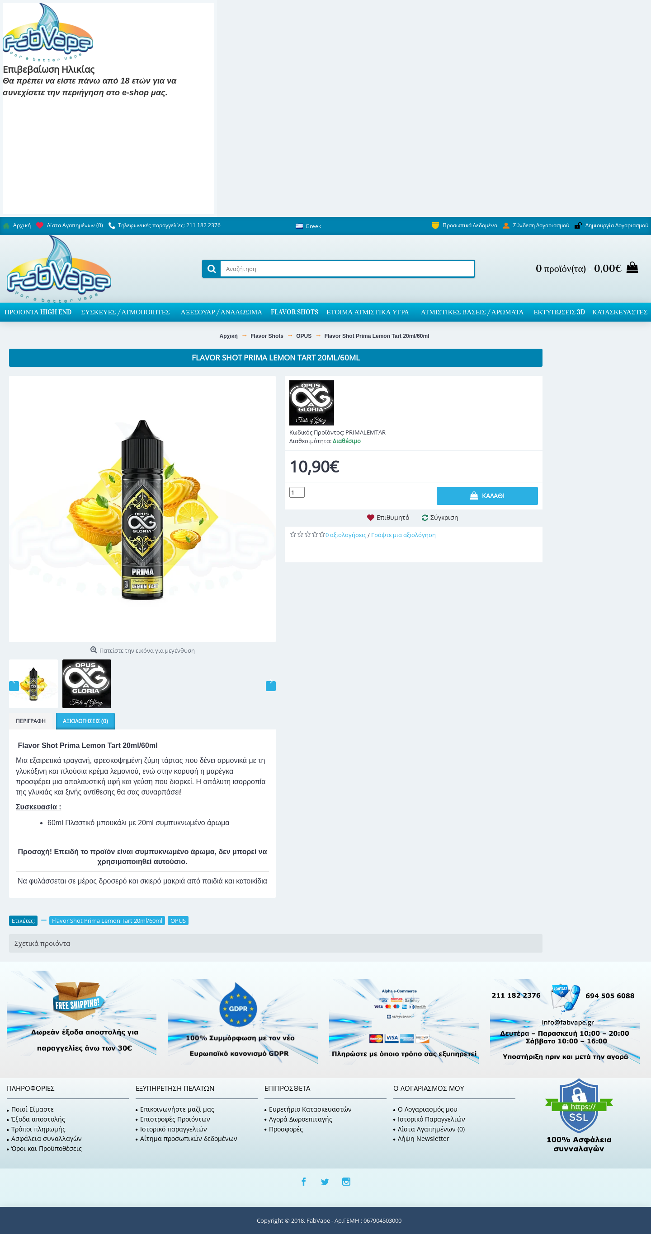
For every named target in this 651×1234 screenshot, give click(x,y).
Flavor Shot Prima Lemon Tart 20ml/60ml (107, 920)
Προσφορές (283, 1129)
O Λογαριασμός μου (425, 1109)
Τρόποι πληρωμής (36, 1129)
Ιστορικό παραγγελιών (171, 1129)
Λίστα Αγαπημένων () (429, 1129)
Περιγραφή (31, 721)
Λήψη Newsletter (421, 1138)
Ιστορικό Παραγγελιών (429, 1119)
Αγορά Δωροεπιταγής (298, 1119)
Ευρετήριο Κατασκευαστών (308, 1109)
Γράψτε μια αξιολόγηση (403, 535)
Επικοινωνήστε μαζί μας (175, 1109)
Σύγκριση (444, 517)
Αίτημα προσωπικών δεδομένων (186, 1138)
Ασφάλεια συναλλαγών (44, 1138)
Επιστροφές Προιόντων (173, 1119)
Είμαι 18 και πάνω (37, 106)
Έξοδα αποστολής (36, 1119)
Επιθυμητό (393, 517)
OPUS (178, 920)
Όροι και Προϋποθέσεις (44, 1148)
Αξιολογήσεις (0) (85, 721)
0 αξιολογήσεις (346, 535)
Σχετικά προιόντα (42, 943)
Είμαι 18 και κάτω (106, 106)
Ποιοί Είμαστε (30, 1109)
